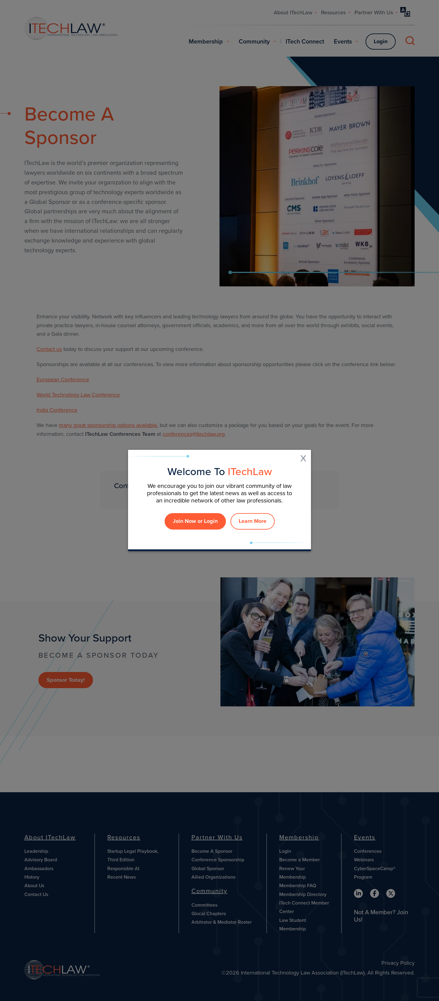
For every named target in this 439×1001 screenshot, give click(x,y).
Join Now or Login (195, 521)
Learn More (252, 521)
